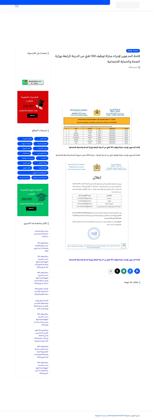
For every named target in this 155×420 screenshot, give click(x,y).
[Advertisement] (77, 32)
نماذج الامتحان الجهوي (40, 172)
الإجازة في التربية (42, 143)
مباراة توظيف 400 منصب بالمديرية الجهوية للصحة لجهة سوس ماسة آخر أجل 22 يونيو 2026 (41, 319)
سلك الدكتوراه (26, 148)
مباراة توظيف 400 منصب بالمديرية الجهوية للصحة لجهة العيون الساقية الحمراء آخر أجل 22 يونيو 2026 (41, 278)
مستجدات (71, 8)
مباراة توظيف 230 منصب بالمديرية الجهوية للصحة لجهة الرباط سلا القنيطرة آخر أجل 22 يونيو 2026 (41, 262)
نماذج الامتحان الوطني (40, 177)
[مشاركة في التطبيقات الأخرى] (111, 271)
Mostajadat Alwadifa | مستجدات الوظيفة (109, 415)
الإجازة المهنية (27, 138)
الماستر (34, 8)
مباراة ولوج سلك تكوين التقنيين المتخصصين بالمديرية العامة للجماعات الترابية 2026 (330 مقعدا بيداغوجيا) (41, 335)
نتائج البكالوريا (43, 168)
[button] (130, 271)
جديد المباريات (82, 8)
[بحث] (16, 8)
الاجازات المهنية (88, 2)
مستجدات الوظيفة (94, 8)
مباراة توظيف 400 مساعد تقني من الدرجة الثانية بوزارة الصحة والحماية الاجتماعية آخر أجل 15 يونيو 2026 (41, 352)
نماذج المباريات (24, 177)
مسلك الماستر (42, 163)
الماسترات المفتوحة (102, 2)
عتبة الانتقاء (26, 153)
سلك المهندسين (42, 153)
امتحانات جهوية (26, 143)
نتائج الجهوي (27, 168)
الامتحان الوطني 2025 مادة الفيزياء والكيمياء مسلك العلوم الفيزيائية (41, 291)
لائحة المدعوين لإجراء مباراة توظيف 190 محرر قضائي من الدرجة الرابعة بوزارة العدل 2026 (41, 304)
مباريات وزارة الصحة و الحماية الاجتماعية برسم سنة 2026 (41, 234)
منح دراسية (66, 2)
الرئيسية (105, 8)
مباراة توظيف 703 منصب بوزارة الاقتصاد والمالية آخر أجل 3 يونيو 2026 (41, 247)
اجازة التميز (42, 8)
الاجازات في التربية (77, 2)
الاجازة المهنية (52, 8)
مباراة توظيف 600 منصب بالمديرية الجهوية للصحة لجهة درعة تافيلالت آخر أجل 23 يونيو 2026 (41, 368)
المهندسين (26, 8)
